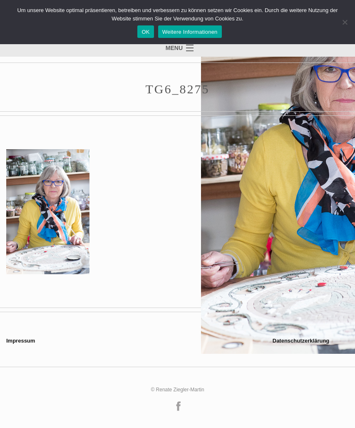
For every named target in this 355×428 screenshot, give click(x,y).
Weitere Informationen (190, 32)
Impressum (20, 341)
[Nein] (344, 22)
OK (145, 32)
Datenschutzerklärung (301, 341)
